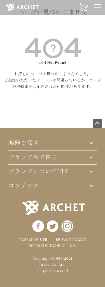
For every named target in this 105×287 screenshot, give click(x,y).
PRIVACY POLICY (71, 239)
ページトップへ (97, 123)
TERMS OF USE (33, 239)
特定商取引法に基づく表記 (52, 245)
